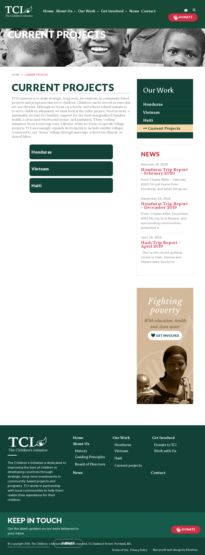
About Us (64, 11)
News (134, 11)
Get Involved (112, 11)
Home (48, 11)
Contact (148, 11)
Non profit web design (167, 550)
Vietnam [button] (40, 168)
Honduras (153, 104)
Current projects (164, 128)
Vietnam (151, 112)
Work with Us (165, 451)
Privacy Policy (138, 550)
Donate (185, 17)
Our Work (87, 11)
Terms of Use (120, 550)
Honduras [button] (42, 151)
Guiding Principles (90, 457)
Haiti (148, 120)
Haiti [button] (36, 185)
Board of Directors (90, 464)
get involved (167, 335)
